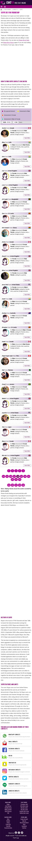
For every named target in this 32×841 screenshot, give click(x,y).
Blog (24, 824)
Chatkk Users (8, 807)
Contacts (15, 9)
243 (16, 479)
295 (9, 485)
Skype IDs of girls (24, 40)
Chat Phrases (8, 811)
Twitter (24, 828)
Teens (8, 822)
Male (8, 819)
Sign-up (24, 820)
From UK (8, 826)
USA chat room (24, 806)
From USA (8, 824)
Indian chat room (24, 813)
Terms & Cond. (24, 819)
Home (8, 804)
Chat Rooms (8, 806)
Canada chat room (24, 811)
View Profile (27, 138)
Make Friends (7, 9)
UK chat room (24, 807)
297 (16, 485)
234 (3, 476)
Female (8, 820)
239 (21, 476)
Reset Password (24, 822)
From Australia (8, 828)
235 (7, 476)
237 (14, 476)
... (16, 473)
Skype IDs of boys (8, 42)
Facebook (24, 826)
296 (12, 485)
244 (20, 479)
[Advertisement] (16, 62)
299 (23, 485)
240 (25, 476)
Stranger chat (24, 804)
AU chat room (24, 809)
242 (12, 479)
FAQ (8, 813)
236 (11, 476)
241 (29, 476)
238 (18, 476)
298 (20, 485)
